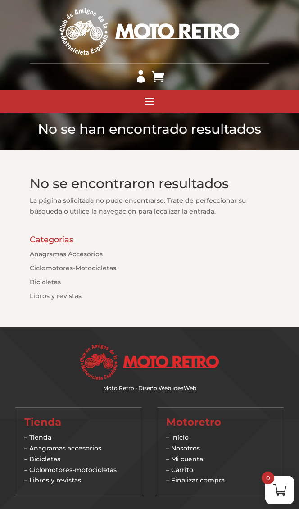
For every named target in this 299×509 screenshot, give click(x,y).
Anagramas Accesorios (66, 254)
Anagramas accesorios (65, 448)
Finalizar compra (198, 480)
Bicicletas (45, 282)
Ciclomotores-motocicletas (73, 470)
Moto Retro (118, 388)
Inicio (180, 437)
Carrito (182, 470)
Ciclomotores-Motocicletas (73, 268)
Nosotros (185, 448)
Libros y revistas (56, 296)
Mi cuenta (187, 459)
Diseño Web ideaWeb (167, 388)
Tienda (40, 437)
